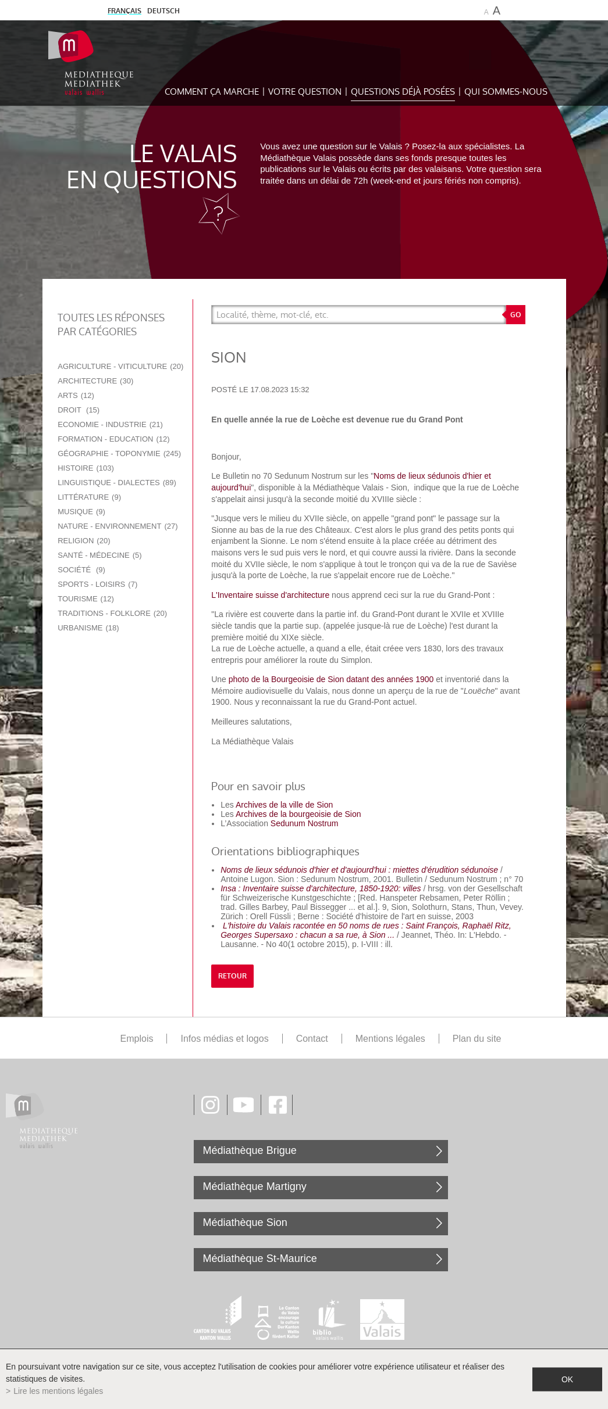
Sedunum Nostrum (305, 823)
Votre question (305, 91)
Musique (81, 511)
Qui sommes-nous (505, 91)
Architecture (95, 381)
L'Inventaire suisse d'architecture (271, 595)
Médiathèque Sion (245, 1222)
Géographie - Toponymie (119, 453)
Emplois (137, 1039)
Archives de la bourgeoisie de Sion (298, 814)
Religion (84, 540)
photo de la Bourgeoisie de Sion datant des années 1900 (331, 679)
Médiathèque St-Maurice (260, 1258)
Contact (312, 1039)
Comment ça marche (212, 91)
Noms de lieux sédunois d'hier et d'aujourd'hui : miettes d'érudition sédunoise (359, 869)
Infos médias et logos (224, 1039)
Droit (78, 410)
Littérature (89, 497)
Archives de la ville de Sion (284, 804)
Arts (76, 395)
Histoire (86, 468)
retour (232, 976)
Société (81, 569)
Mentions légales (390, 1039)
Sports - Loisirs (97, 584)
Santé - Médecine (99, 555)
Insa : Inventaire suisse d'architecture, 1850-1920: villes (321, 888)
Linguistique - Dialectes (117, 482)
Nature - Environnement (117, 526)
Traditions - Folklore (112, 613)
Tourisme (86, 598)
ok (567, 1378)
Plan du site (477, 1039)
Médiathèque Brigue (250, 1150)
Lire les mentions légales (58, 1391)
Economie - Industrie (110, 424)
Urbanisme (88, 627)
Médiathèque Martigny (255, 1186)
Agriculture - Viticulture (120, 366)
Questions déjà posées (403, 91)
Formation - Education (113, 439)
